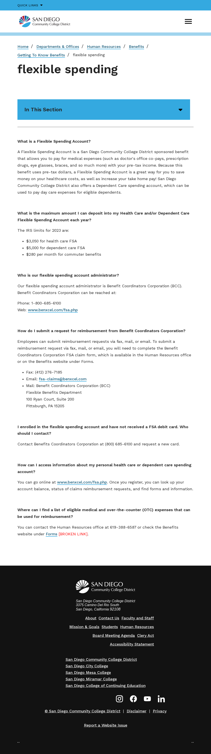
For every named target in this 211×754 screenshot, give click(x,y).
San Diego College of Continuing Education (106, 685)
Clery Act (145, 635)
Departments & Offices (57, 46)
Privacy (160, 711)
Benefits (136, 46)
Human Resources (104, 46)
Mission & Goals (84, 627)
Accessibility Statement (132, 644)
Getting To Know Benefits (41, 55)
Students (110, 627)
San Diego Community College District (101, 659)
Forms (51, 534)
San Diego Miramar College (91, 679)
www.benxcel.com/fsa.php (53, 310)
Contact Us (109, 618)
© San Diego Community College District (82, 711)
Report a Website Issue (105, 725)
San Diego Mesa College (88, 672)
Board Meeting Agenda (113, 635)
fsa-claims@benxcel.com (63, 379)
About (90, 618)
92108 (115, 609)
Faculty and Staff (137, 618)
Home (23, 46)
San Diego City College (87, 666)
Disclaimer (136, 711)
